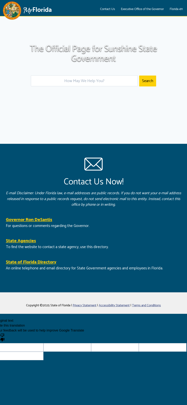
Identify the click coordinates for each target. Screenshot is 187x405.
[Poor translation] (2, 337)
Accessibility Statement (114, 305)
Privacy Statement (84, 305)
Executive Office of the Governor (142, 9)
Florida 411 (176, 9)
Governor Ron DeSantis (29, 219)
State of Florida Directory (31, 262)
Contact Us (107, 9)
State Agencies (21, 240)
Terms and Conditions (146, 305)
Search (147, 81)
